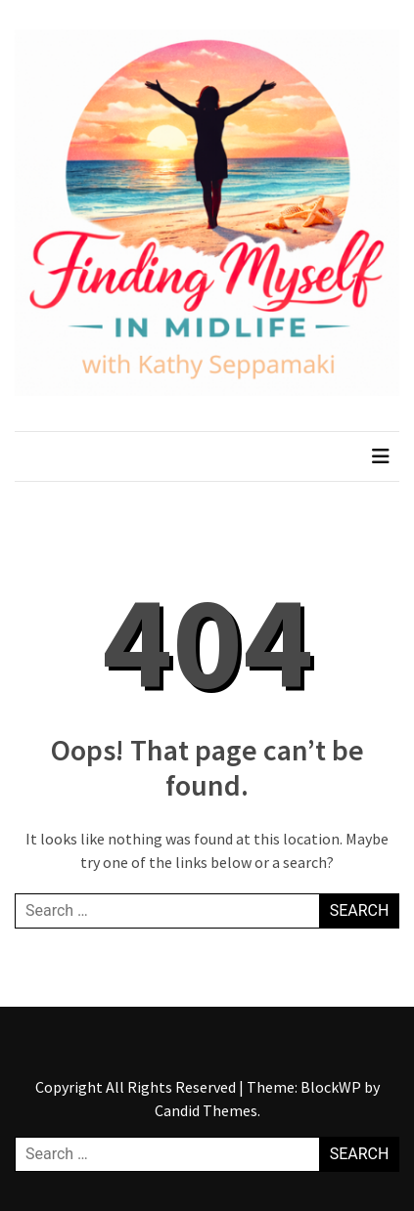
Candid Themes (206, 1110)
